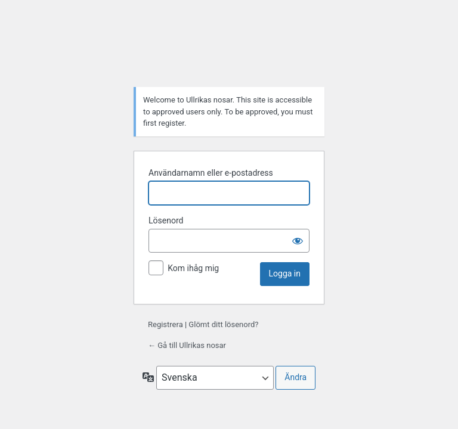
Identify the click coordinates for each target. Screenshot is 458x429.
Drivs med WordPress (229, 48)
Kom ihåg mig (193, 268)
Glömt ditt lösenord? (223, 324)
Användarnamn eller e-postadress (210, 173)
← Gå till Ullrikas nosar (187, 345)
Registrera (165, 324)
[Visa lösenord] (298, 241)
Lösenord (165, 220)
